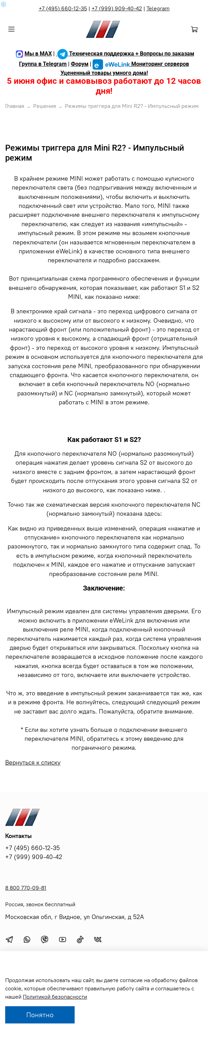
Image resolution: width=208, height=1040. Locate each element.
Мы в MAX (33, 53)
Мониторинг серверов (141, 64)
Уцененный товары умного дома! (104, 73)
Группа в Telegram (43, 64)
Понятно (40, 1014)
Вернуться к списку (32, 762)
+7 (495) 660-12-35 (63, 8)
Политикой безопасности (55, 996)
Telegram (158, 8)
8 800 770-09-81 (25, 887)
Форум (79, 64)
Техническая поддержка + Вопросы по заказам (125, 53)
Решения (44, 105)
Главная (14, 105)
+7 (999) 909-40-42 (117, 8)
